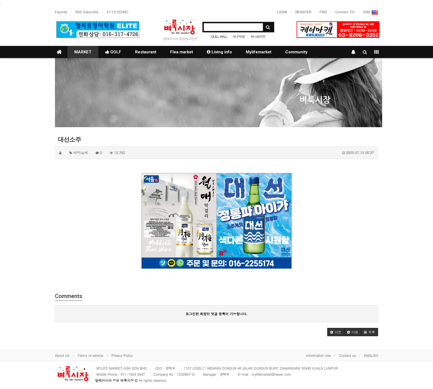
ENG (370, 12)
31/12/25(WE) (117, 11)
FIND (323, 11)
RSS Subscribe (86, 11)
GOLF (113, 51)
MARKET (82, 51)
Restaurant (145, 51)
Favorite (61, 11)
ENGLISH (371, 355)
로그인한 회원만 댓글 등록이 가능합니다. (217, 313)
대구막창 (239, 36)
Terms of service (90, 355)
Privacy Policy (121, 355)
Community (296, 51)
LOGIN (282, 11)
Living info (219, 51)
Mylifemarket (258, 51)
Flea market (181, 51)
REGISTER (303, 11)
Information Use (318, 355)
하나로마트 (258, 36)
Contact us (347, 355)
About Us (62, 355)
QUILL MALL (219, 36)
